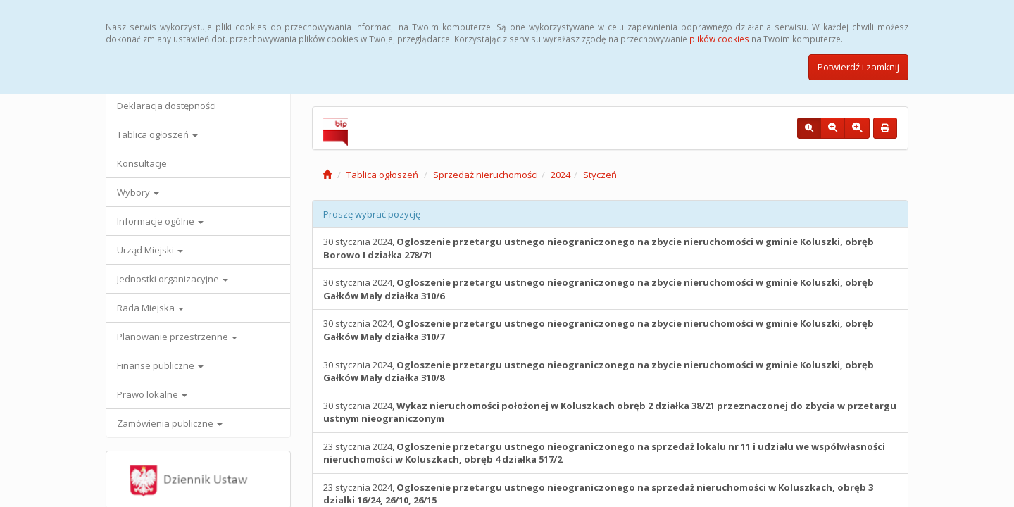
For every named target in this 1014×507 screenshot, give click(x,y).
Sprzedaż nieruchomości (485, 174)
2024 (560, 174)
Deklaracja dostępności (166, 105)
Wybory (138, 192)
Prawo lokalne (152, 394)
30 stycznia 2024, (598, 248)
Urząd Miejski (150, 250)
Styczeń (600, 174)
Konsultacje (142, 163)
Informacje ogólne (160, 221)
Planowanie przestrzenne (177, 336)
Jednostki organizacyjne (172, 279)
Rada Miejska (150, 307)
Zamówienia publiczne (170, 423)
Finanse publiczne (160, 365)
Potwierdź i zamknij (858, 67)
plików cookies (719, 38)
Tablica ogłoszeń (157, 134)
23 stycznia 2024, (604, 453)
